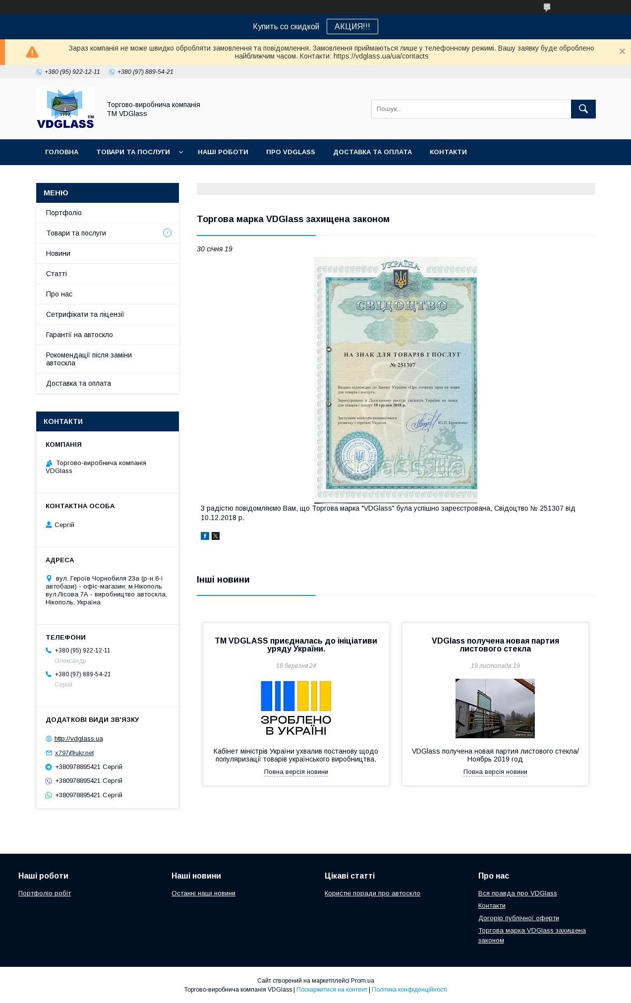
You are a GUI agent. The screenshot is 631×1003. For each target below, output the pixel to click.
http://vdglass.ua (79, 738)
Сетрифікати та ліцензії (85, 314)
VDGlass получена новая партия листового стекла (495, 645)
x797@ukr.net (74, 753)
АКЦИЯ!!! (352, 26)
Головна (61, 152)
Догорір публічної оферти (518, 918)
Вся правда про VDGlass (517, 893)
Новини (58, 253)
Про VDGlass (290, 152)
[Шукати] (583, 109)
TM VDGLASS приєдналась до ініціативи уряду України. (296, 645)
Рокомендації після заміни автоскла (89, 359)
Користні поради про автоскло (372, 893)
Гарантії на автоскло (79, 335)
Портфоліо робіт (44, 893)
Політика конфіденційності (409, 989)
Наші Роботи (223, 152)
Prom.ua (362, 980)
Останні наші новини (203, 893)
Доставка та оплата (372, 152)
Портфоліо (64, 213)
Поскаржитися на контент (331, 989)
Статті (56, 274)
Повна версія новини (296, 771)
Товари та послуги (133, 152)
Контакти (448, 152)
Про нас (59, 294)
